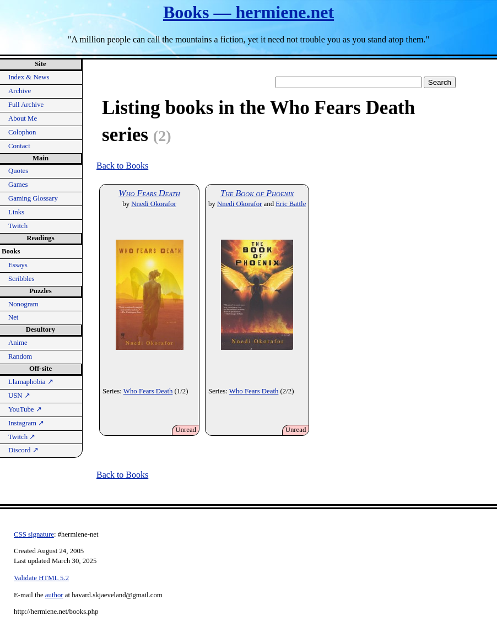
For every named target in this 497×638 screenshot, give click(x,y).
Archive (19, 91)
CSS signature (34, 534)
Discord (23, 450)
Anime (18, 343)
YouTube (25, 409)
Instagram (26, 423)
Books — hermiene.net (248, 12)
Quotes (18, 171)
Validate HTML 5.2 (41, 578)
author (54, 595)
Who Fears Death (149, 193)
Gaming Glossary (33, 198)
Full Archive (26, 105)
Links (16, 212)
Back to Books (122, 165)
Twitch (18, 226)
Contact (19, 146)
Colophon (22, 132)
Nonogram (23, 304)
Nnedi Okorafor (153, 204)
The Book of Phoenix (257, 193)
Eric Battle (290, 204)
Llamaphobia (30, 382)
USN (19, 395)
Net (13, 317)
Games (18, 184)
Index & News (29, 77)
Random (20, 356)
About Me (22, 118)
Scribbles (21, 279)
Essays (18, 265)
